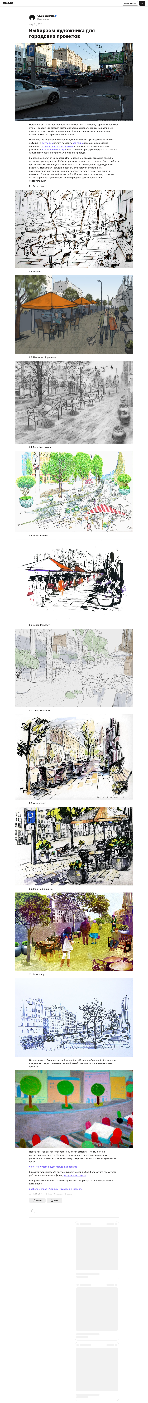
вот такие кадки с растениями (57, 146)
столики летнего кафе (54, 149)
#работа (33, 1189)
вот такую (47, 143)
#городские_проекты (71, 1189)
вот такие (78, 143)
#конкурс (53, 1189)
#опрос (43, 1189)
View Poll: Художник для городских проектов (53, 1166)
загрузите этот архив (75, 1175)
